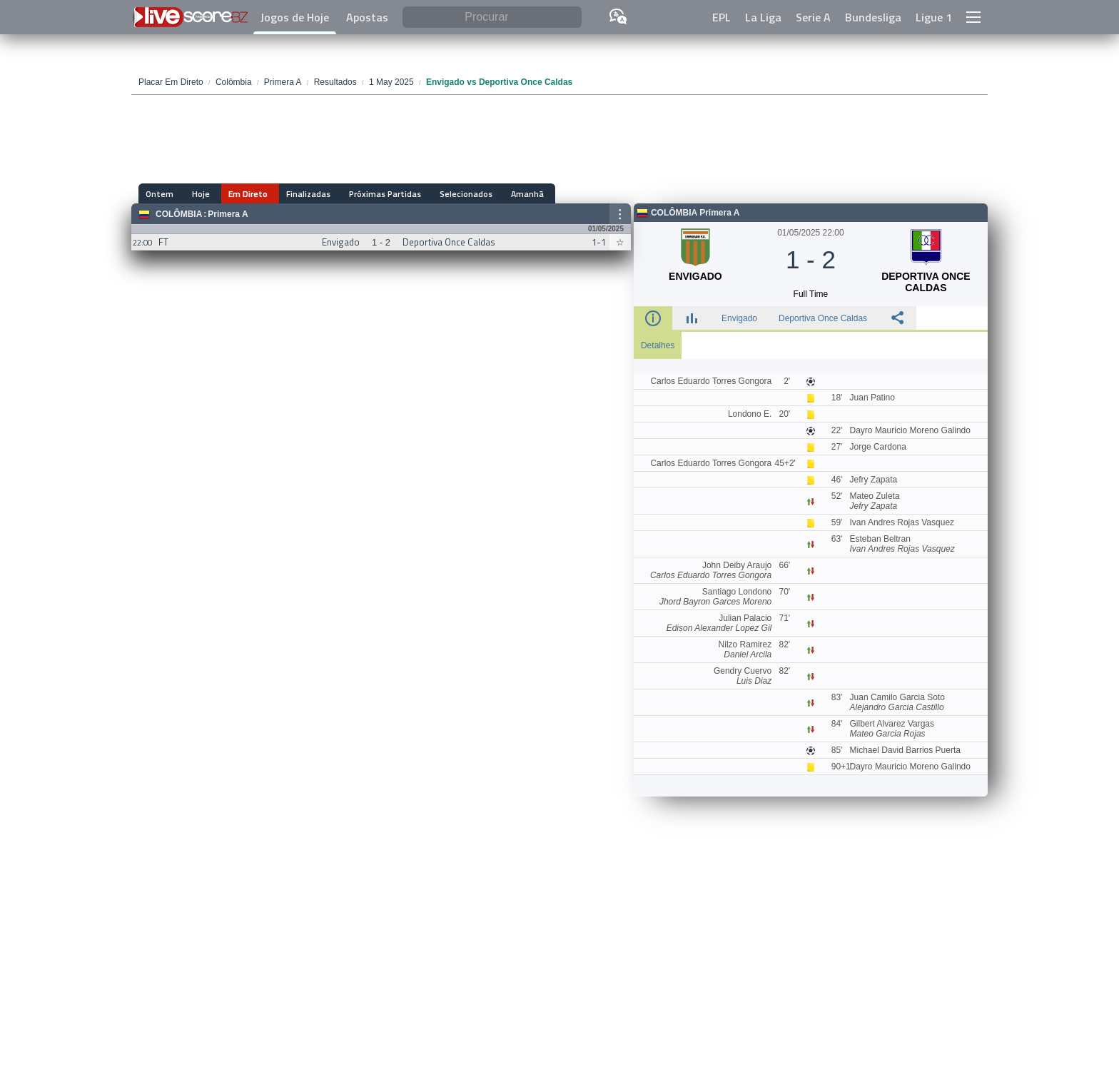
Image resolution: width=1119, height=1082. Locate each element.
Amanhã (501, 194)
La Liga (763, 17)
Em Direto (239, 194)
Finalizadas (295, 194)
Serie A (813, 17)
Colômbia (179, 214)
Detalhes (657, 345)
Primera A (228, 214)
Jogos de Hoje (294, 17)
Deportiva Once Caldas (823, 318)
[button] (973, 17)
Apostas (367, 17)
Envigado (739, 318)
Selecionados (444, 194)
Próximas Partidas (368, 194)
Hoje (197, 194)
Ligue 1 (934, 17)
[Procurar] (492, 17)
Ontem (159, 194)
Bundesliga (873, 17)
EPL (721, 17)
